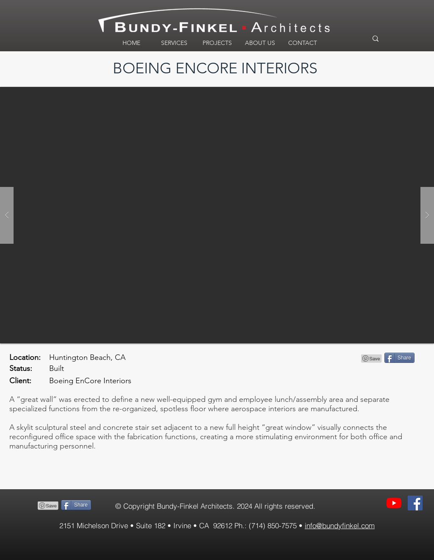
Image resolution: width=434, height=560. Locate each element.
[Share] (399, 358)
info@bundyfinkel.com (340, 525)
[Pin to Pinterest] (371, 358)
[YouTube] (394, 503)
